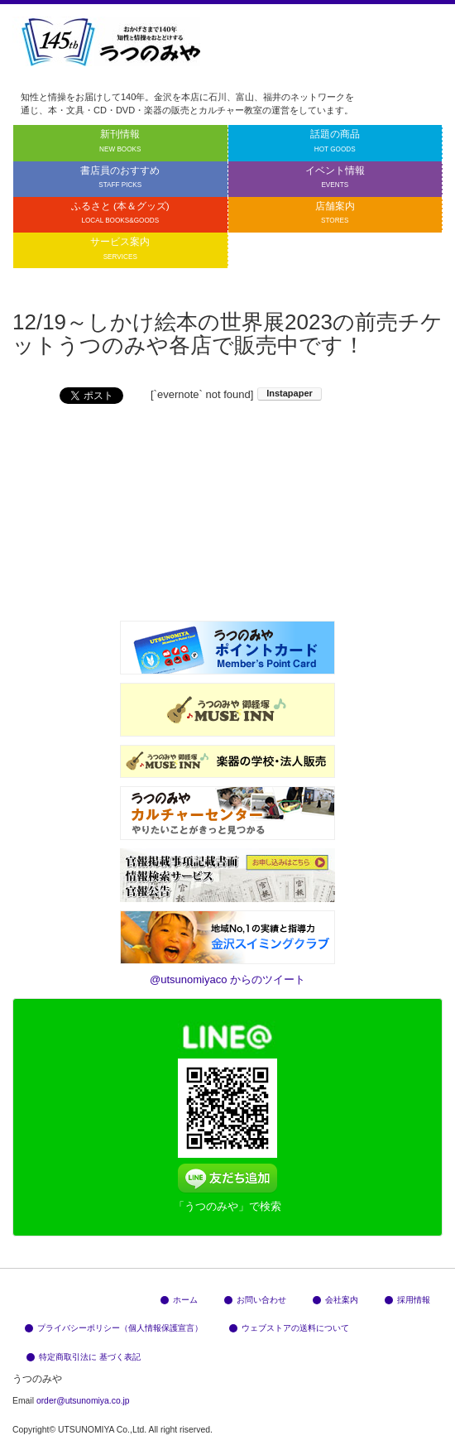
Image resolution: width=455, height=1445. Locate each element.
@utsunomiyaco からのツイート (227, 979)
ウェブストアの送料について (289, 1327)
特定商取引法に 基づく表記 (83, 1356)
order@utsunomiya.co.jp (83, 1400)
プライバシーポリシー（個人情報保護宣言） (114, 1327)
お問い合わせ (255, 1299)
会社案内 (335, 1299)
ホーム (179, 1299)
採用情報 (407, 1299)
